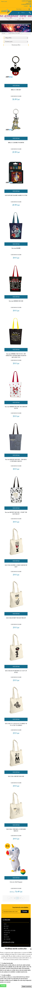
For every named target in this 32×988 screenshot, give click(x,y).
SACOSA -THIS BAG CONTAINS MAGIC (16, 830)
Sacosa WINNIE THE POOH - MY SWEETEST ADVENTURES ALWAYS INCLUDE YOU (16, 355)
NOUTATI (6, 937)
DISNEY (6, 935)
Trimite (24, 911)
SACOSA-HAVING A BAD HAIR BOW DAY (16, 566)
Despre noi (7, 946)
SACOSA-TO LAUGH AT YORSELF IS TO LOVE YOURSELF (16, 724)
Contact (26, 6)
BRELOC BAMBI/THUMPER (16, 142)
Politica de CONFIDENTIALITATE (26, 4)
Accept (3, 985)
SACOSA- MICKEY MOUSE (16, 776)
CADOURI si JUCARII (14, 33)
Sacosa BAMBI (16, 248)
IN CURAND (7, 939)
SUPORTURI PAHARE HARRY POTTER (16, 195)
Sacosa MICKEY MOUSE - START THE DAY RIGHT (16, 513)
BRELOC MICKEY (16, 89)
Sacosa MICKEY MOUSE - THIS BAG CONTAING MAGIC (16, 460)
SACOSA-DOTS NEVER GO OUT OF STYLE (16, 671)
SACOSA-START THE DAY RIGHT (16, 618)
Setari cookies (26, 986)
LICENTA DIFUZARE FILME (26, 2)
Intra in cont (4, 1)
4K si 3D (6, 928)
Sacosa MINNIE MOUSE (16, 301)
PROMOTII (7, 932)
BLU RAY (6, 926)
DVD (5, 924)
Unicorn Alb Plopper (16, 882)
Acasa (3, 33)
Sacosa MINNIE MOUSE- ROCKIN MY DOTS (16, 407)
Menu (23, 12)
